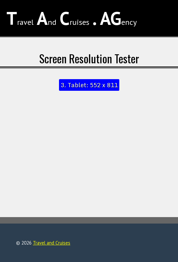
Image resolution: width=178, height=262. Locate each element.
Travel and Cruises (51, 243)
